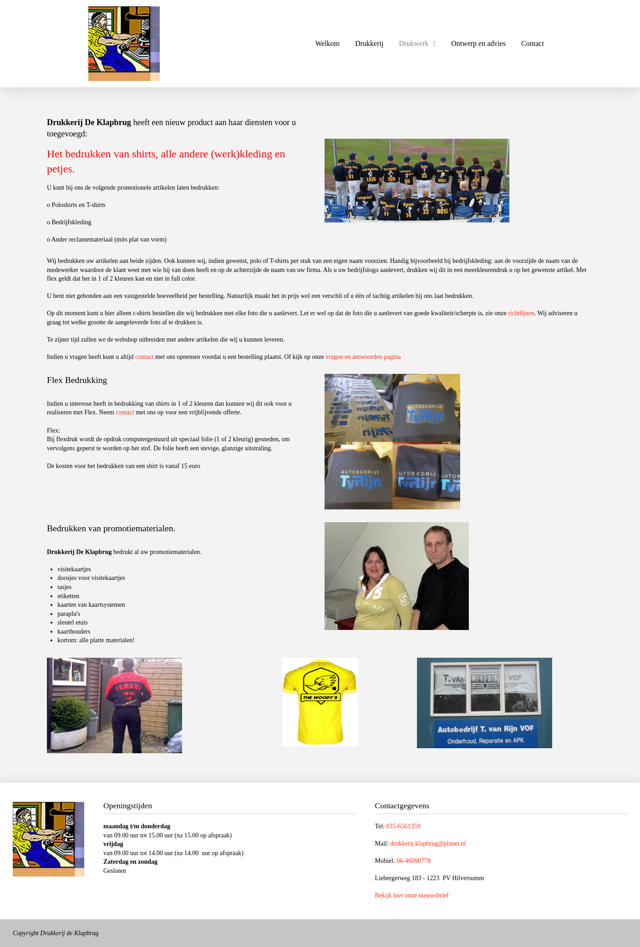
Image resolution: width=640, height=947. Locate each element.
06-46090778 (413, 860)
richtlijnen (521, 313)
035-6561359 (403, 826)
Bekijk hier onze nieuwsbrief (412, 895)
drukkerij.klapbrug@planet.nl (428, 843)
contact (144, 356)
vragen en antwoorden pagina (363, 356)
